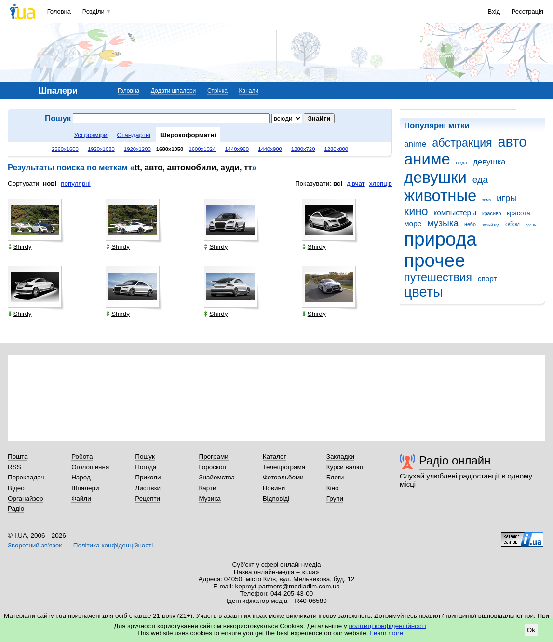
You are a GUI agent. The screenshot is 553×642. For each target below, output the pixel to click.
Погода (145, 467)
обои (512, 224)
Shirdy (20, 246)
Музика (209, 498)
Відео (16, 488)
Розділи (93, 11)
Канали (249, 90)
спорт (487, 278)
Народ (81, 477)
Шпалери (85, 488)
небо (470, 224)
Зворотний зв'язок (35, 545)
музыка (443, 223)
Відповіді (276, 498)
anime (415, 144)
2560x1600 (65, 149)
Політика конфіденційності (113, 545)
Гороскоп (212, 467)
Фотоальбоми (283, 477)
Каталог (274, 456)
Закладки (340, 456)
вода (462, 162)
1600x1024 (202, 149)
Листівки (148, 488)
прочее (434, 260)
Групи (334, 498)
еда (480, 180)
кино (416, 211)
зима (486, 200)
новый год (490, 225)
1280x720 (303, 149)
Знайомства (217, 477)
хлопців (380, 183)
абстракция (462, 143)
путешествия (438, 277)
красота (518, 213)
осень (531, 225)
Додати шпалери (173, 90)
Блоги (335, 477)
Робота (82, 456)
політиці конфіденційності (387, 625)
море (412, 223)
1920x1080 (101, 149)
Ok (531, 630)
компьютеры (454, 212)
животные (440, 196)
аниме (427, 159)
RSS (14, 467)
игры (507, 198)
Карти (207, 488)
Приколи (148, 477)
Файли (81, 498)
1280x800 (336, 149)
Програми (213, 456)
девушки (435, 177)
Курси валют (345, 467)
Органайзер (25, 498)
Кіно (332, 488)
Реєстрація (527, 11)
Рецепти (147, 498)
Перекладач (26, 477)
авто (512, 142)
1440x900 (270, 149)
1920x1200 (137, 149)
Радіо (16, 508)
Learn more (386, 633)
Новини (274, 488)
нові (49, 183)
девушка (489, 161)
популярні (75, 183)
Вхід (494, 11)
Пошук (145, 456)
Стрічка (217, 90)
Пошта (17, 456)
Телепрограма (284, 467)
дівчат (356, 183)
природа (440, 239)
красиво (491, 213)
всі (337, 183)
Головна (59, 11)
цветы (423, 292)
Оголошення (90, 467)
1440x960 (237, 149)
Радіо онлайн (455, 460)
